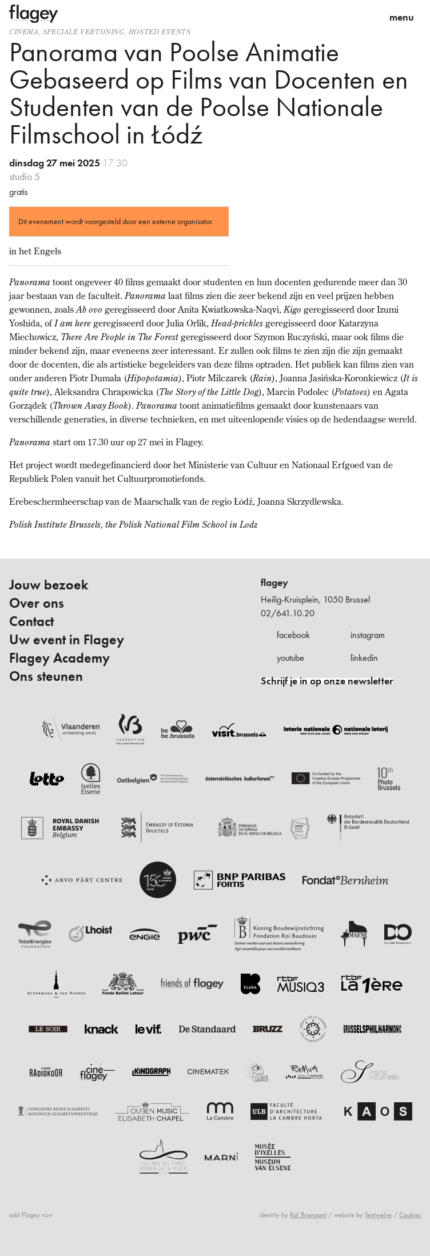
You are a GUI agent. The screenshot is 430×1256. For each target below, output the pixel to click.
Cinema (24, 31)
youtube (290, 658)
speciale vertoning (84, 31)
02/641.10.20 (287, 613)
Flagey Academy (59, 658)
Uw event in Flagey (66, 640)
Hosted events (160, 31)
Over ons (36, 603)
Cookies (410, 1214)
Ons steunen (46, 676)
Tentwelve (378, 1214)
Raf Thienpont (308, 1214)
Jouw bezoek (48, 585)
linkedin (364, 658)
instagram (368, 635)
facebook (293, 635)
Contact (31, 621)
